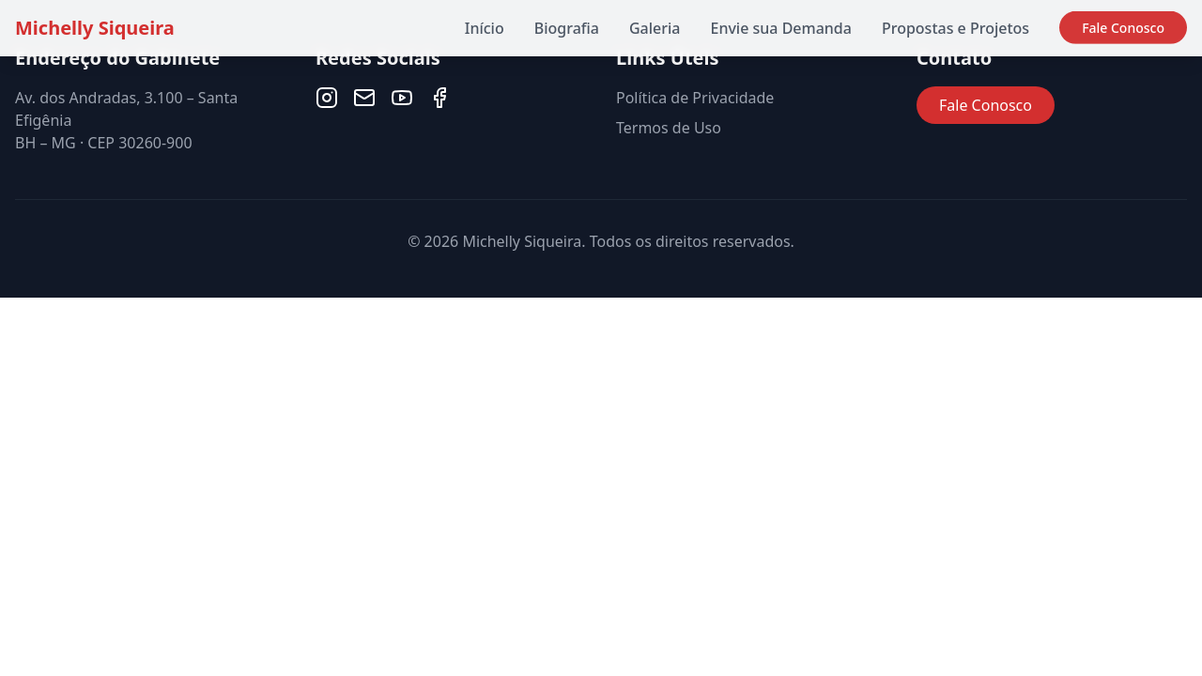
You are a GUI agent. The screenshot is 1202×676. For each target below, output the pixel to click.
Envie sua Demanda (780, 28)
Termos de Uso (668, 127)
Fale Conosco (1123, 25)
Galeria (655, 28)
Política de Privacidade (695, 97)
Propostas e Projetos (955, 27)
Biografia (566, 28)
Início (484, 28)
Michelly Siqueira (95, 27)
